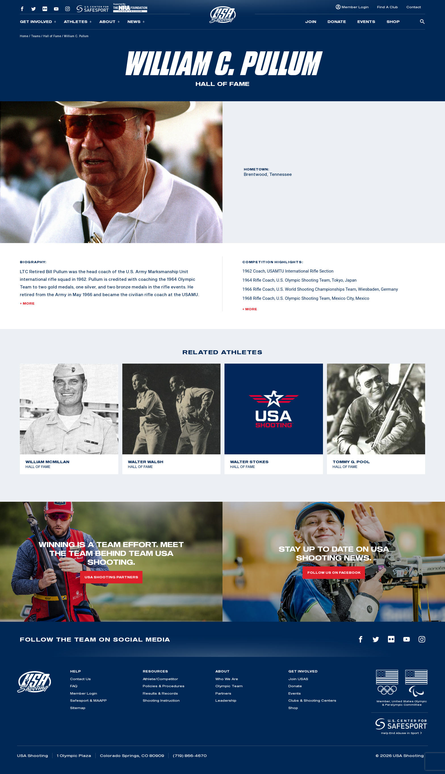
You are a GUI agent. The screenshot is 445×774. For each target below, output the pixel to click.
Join (310, 22)
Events (366, 22)
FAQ (73, 686)
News (136, 21)
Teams (35, 36)
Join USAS (298, 679)
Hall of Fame (52, 36)
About (109, 21)
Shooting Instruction (161, 700)
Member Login (355, 7)
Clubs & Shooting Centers (312, 700)
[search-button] (422, 22)
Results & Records (160, 693)
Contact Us (80, 679)
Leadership (225, 700)
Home (24, 36)
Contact (413, 7)
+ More (27, 303)
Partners (223, 693)
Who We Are (226, 679)
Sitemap (77, 708)
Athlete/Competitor (160, 679)
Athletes (78, 21)
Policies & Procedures (163, 686)
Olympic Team (229, 686)
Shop (393, 22)
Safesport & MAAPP (88, 700)
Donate (337, 22)
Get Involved (38, 21)
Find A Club (387, 7)
